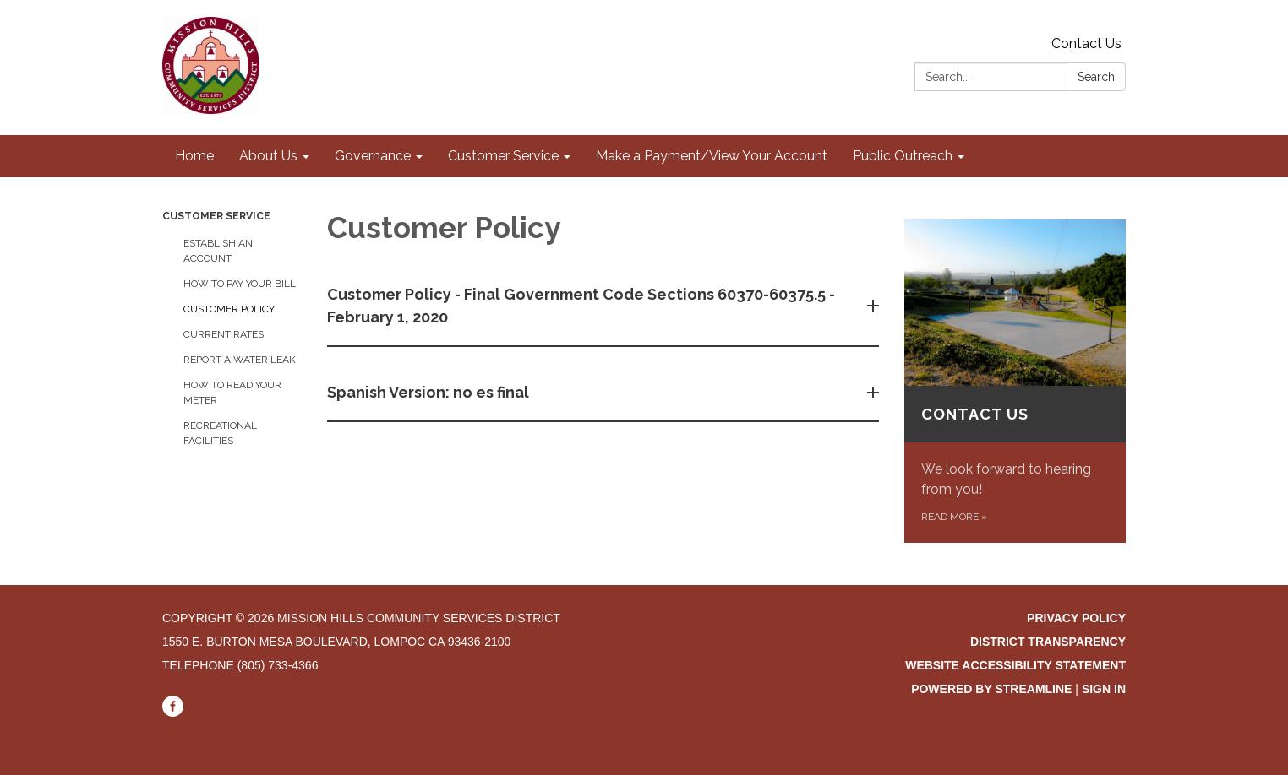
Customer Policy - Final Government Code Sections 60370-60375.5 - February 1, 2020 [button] (581, 305)
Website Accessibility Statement (1015, 665)
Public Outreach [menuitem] (902, 156)
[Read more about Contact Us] (1015, 381)
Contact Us (1086, 43)
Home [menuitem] (194, 156)
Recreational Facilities (220, 433)
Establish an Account (218, 250)
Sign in (1104, 689)
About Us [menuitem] (268, 156)
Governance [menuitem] (373, 156)
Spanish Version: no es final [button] (429, 392)
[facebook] (172, 712)
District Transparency (1048, 641)
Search (1096, 77)
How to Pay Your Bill (239, 284)
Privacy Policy (1076, 618)
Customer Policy (229, 309)
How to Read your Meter (232, 392)
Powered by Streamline (991, 689)
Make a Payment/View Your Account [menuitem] (711, 156)
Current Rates (223, 334)
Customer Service (216, 216)
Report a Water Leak (239, 360)
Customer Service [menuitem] (503, 156)
